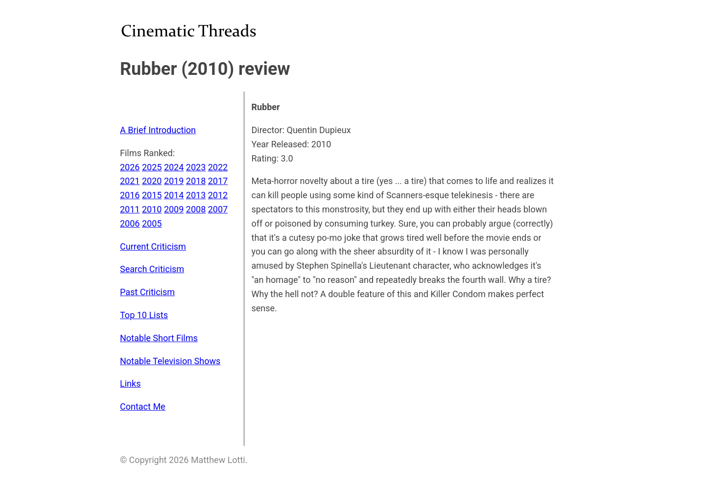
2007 (218, 209)
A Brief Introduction (158, 130)
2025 (152, 167)
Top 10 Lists (144, 315)
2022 (218, 167)
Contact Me (142, 406)
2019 (174, 181)
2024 (174, 167)
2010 (152, 209)
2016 (130, 195)
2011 (130, 209)
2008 (196, 209)
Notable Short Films (159, 338)
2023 (196, 167)
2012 (218, 195)
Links (130, 383)
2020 (152, 181)
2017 (218, 181)
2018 (196, 181)
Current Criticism (153, 246)
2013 (196, 195)
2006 (130, 223)
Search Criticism (152, 269)
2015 (152, 195)
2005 (152, 223)
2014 (174, 195)
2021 (130, 181)
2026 (130, 167)
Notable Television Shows (170, 361)
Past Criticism (147, 292)
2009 (174, 209)
